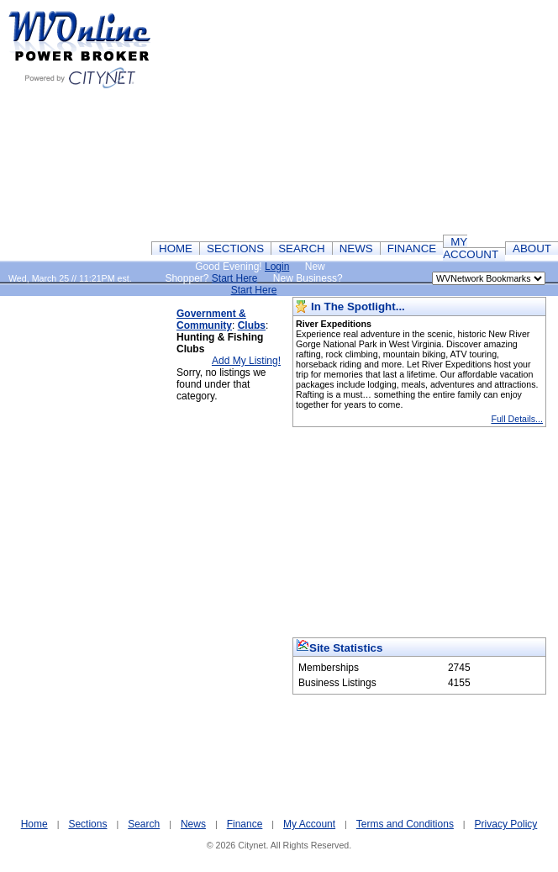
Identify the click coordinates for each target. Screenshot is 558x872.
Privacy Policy (506, 824)
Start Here (235, 278)
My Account (309, 824)
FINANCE (412, 248)
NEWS (356, 248)
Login (277, 266)
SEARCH (301, 248)
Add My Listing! (246, 361)
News (193, 824)
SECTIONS (235, 248)
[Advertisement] (88, 549)
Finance (245, 824)
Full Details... (517, 419)
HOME (175, 248)
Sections (87, 824)
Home (34, 824)
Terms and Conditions (405, 824)
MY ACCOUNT (470, 248)
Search (144, 824)
